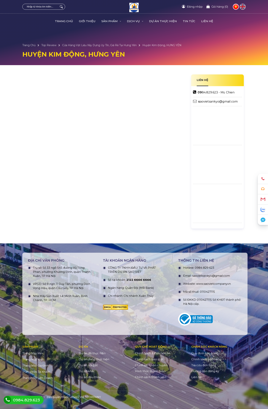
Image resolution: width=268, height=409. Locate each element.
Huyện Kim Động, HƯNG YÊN (161, 45)
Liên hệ (207, 21)
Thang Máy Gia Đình (35, 365)
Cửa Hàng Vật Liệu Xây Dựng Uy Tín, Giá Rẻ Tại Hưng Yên (99, 45)
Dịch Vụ (135, 21)
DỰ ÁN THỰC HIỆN (163, 21)
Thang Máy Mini (32, 353)
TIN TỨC (189, 21)
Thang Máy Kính (32, 359)
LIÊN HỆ (202, 80)
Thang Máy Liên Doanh (37, 378)
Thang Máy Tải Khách (36, 371)
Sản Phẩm (111, 21)
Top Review (48, 45)
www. (200, 283)
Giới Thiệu (87, 21)
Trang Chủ (64, 21)
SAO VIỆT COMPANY (87, 397)
